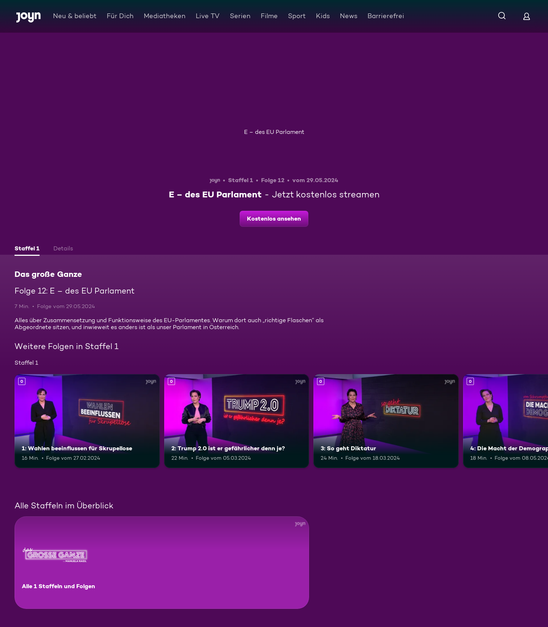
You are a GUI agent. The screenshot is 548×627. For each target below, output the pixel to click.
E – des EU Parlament (274, 131)
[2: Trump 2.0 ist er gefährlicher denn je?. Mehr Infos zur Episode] (236, 421)
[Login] (526, 16)
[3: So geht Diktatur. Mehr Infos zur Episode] (386, 421)
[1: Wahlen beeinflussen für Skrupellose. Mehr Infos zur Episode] (87, 421)
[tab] (27, 249)
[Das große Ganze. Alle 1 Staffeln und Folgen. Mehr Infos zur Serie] (162, 562)
